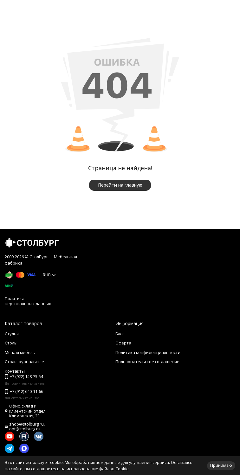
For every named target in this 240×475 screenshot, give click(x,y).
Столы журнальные (24, 361)
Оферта (123, 343)
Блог (119, 334)
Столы (11, 343)
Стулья (12, 334)
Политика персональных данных (28, 301)
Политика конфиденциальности (147, 352)
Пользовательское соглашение (147, 361)
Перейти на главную (120, 185)
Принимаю (221, 465)
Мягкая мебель (20, 352)
